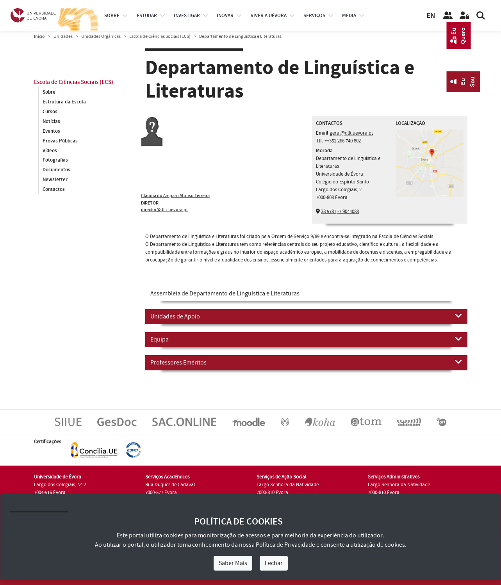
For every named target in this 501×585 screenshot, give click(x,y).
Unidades (63, 36)
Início (39, 36)
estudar (147, 15)
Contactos (54, 189)
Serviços (314, 15)
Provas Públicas (60, 140)
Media (349, 15)
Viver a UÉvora (269, 15)
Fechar (274, 563)
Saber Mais (233, 563)
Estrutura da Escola (64, 101)
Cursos (50, 111)
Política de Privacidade (285, 545)
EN (430, 16)
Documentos (56, 170)
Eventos (51, 131)
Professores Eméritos (306, 362)
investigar (187, 15)
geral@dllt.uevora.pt (351, 133)
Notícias (51, 121)
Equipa (306, 339)
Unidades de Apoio (306, 316)
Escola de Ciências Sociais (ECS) (160, 36)
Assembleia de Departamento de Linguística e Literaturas (225, 293)
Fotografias (55, 160)
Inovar (225, 15)
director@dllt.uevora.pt (164, 210)
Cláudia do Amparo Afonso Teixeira (175, 196)
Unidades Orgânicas (101, 36)
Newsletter (55, 179)
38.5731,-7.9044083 (340, 211)
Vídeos (50, 150)
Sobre (111, 15)
